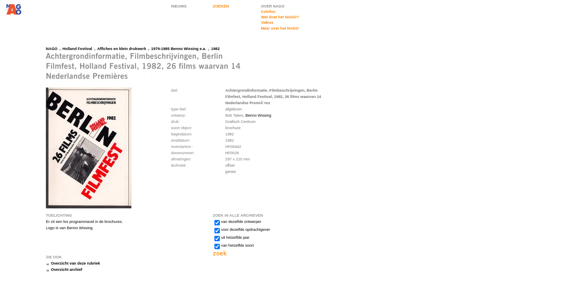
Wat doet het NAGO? (280, 17)
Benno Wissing (258, 115)
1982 (215, 49)
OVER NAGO (272, 6)
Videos (267, 22)
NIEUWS (178, 6)
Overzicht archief (66, 270)
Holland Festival (77, 49)
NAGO (52, 49)
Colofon (268, 12)
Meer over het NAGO (280, 28)
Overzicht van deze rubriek (75, 263)
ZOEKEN (221, 6)
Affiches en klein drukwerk (121, 49)
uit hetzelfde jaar (235, 237)
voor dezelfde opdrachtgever (245, 230)
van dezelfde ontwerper (241, 222)
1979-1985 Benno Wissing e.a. (178, 49)
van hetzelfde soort (237, 245)
